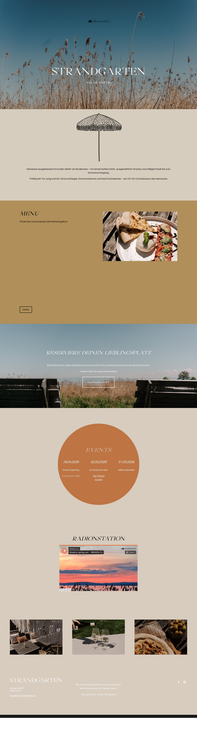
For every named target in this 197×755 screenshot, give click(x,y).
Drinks (25, 346)
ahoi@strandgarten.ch (23, 733)
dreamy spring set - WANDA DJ (79, 631)
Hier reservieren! (98, 419)
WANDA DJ (63, 631)
